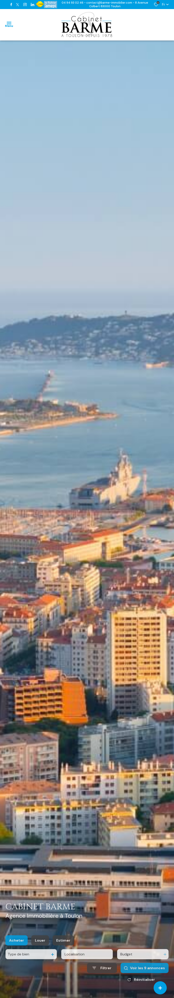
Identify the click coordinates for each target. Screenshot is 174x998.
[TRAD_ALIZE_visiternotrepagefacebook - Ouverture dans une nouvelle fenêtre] (11, 4)
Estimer (63, 945)
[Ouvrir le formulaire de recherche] (102, 973)
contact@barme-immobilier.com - (110, 3)
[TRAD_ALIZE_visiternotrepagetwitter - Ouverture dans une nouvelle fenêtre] (17, 4)
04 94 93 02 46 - (74, 3)
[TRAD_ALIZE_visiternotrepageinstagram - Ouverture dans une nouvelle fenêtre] (25, 4)
